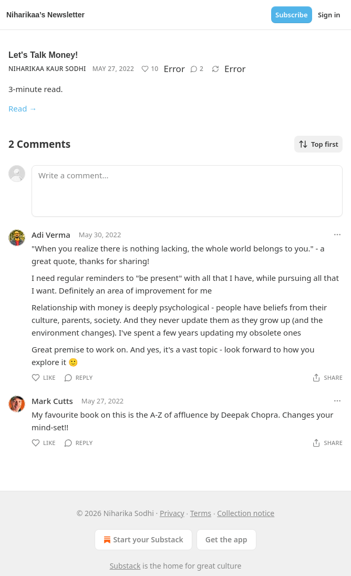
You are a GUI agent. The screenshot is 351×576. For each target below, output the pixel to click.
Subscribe (291, 14)
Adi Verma (51, 234)
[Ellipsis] (337, 234)
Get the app (226, 539)
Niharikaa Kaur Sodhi (47, 68)
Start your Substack (142, 539)
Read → (22, 108)
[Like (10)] (149, 69)
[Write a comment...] (187, 191)
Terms (200, 513)
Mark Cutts (52, 401)
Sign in (329, 14)
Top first (318, 144)
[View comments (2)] (197, 69)
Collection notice (245, 513)
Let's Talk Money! (43, 54)
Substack (125, 566)
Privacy (172, 513)
